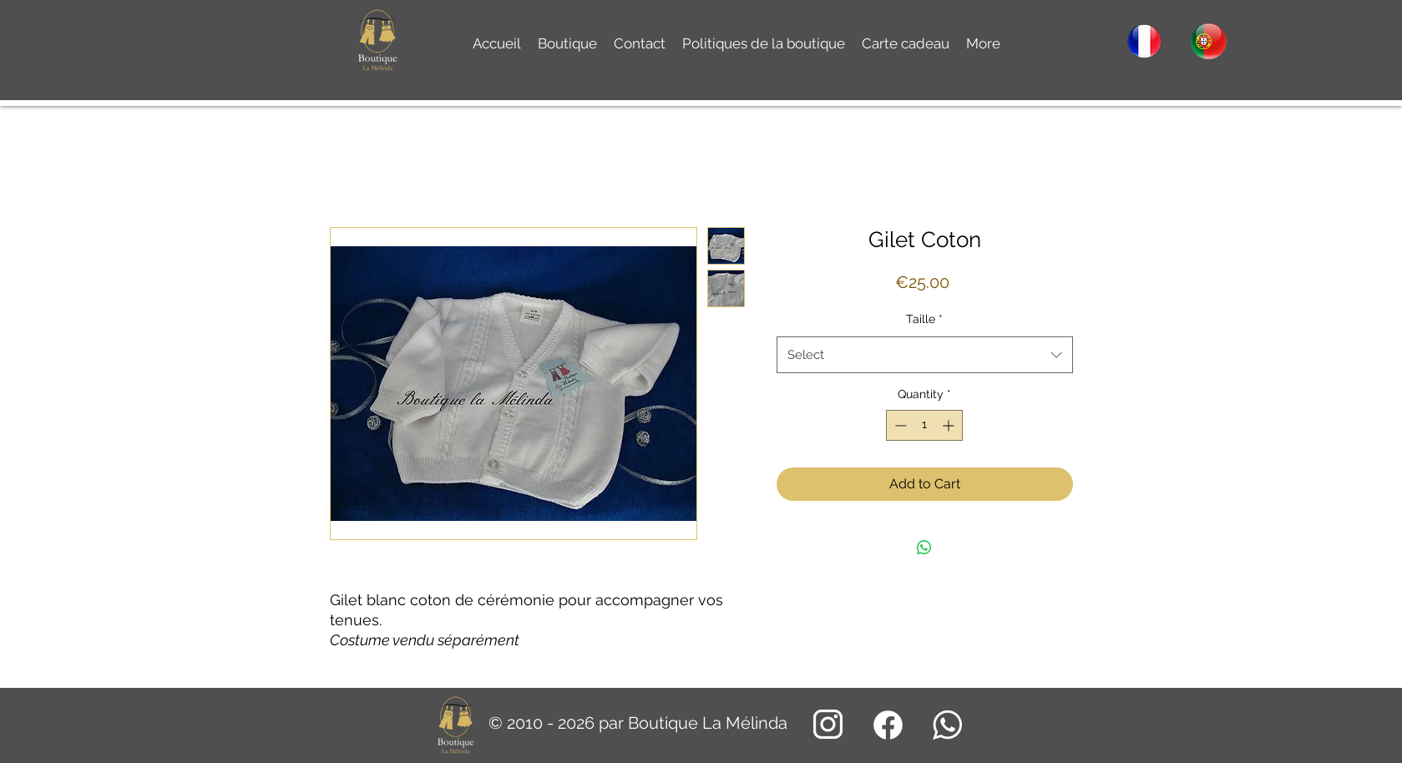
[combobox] (925, 354)
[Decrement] (898, 425)
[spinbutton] (924, 425)
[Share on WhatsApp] (924, 548)
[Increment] (949, 425)
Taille (924, 319)
